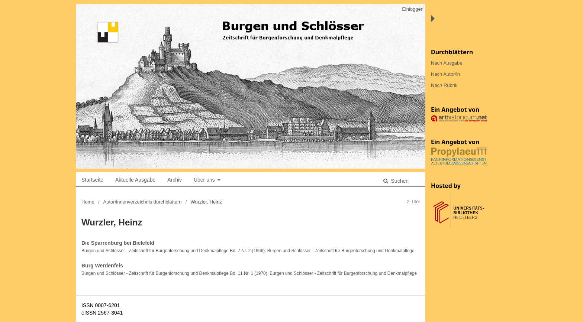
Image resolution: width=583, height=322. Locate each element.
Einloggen (412, 9)
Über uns (205, 180)
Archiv (174, 180)
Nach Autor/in (445, 74)
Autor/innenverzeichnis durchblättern (142, 202)
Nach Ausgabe (447, 63)
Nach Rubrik (444, 85)
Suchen (399, 181)
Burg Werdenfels (102, 266)
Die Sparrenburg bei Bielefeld (117, 243)
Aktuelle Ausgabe (135, 180)
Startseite (92, 180)
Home (87, 202)
